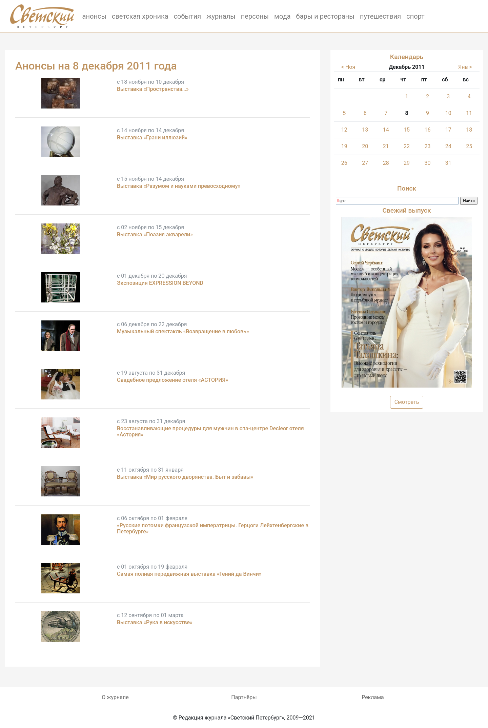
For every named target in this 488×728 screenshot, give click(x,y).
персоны (255, 16)
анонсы (94, 16)
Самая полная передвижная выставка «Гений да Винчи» (189, 574)
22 (407, 146)
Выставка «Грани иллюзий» (152, 137)
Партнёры (244, 697)
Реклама (373, 697)
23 (427, 146)
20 (365, 146)
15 (407, 129)
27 (365, 163)
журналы (221, 16)
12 (344, 129)
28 (386, 163)
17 (448, 129)
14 (386, 129)
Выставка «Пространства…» (153, 89)
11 (469, 113)
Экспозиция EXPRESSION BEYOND (160, 283)
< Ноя (348, 67)
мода (282, 16)
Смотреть (406, 402)
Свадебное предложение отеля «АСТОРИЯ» (172, 380)
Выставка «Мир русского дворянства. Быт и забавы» (185, 477)
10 (448, 113)
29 (407, 163)
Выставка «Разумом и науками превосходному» (178, 186)
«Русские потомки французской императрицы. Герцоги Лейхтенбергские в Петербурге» (212, 528)
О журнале (115, 697)
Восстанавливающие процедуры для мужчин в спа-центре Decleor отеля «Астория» (210, 431)
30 (427, 163)
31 (448, 163)
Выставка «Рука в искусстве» (154, 622)
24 (448, 146)
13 (365, 129)
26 (344, 163)
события (187, 16)
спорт (415, 16)
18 (469, 129)
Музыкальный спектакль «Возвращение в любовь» (183, 331)
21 (386, 146)
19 (344, 146)
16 (427, 129)
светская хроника (140, 16)
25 (469, 146)
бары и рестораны (325, 16)
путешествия (380, 16)
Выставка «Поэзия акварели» (155, 234)
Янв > (465, 67)
